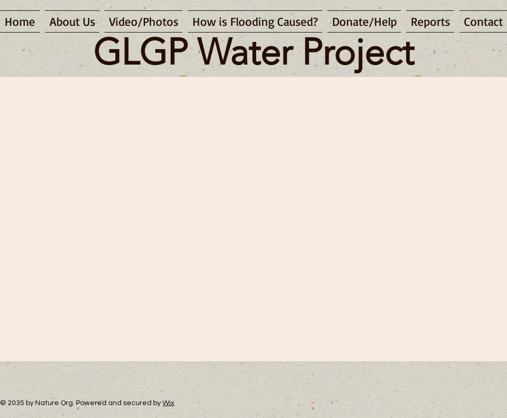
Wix (168, 403)
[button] (143, 21)
